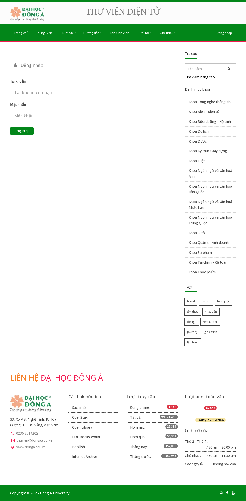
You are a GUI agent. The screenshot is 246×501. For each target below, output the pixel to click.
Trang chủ (21, 33)
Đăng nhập (224, 33)
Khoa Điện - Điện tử (204, 111)
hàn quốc (223, 301)
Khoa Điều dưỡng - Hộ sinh (210, 121)
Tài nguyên (45, 33)
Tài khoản (18, 81)
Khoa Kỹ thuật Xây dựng (208, 151)
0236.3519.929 (27, 433)
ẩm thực (192, 312)
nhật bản (211, 312)
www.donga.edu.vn (31, 447)
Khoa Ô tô (197, 232)
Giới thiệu (168, 33)
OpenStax (80, 417)
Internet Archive (84, 456)
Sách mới (79, 407)
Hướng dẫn (92, 33)
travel (191, 301)
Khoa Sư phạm (200, 252)
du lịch (206, 301)
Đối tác (146, 33)
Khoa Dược (198, 141)
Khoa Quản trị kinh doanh (209, 242)
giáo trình (210, 332)
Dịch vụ (69, 33)
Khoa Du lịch (199, 131)
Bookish (78, 446)
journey (192, 332)
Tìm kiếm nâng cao (200, 77)
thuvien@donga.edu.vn (34, 440)
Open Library (82, 427)
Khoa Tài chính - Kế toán (208, 262)
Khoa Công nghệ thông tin (210, 101)
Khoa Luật (197, 160)
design (191, 322)
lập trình (192, 342)
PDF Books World (86, 437)
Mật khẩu (18, 104)
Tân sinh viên (121, 33)
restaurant (210, 322)
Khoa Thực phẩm (202, 272)
